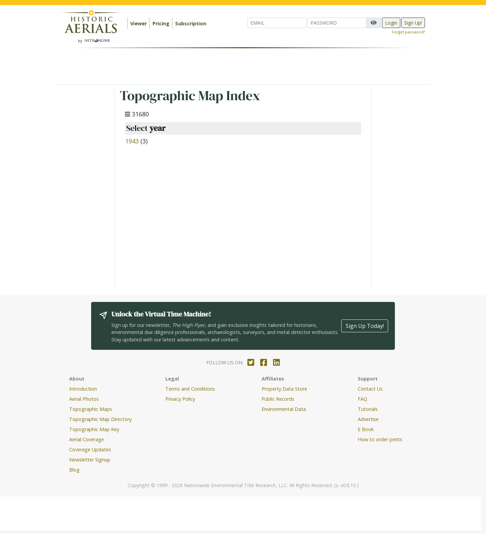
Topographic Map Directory (100, 419)
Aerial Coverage (86, 439)
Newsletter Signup (89, 459)
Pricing (161, 23)
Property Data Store (284, 389)
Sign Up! (413, 23)
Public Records (278, 399)
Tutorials (368, 409)
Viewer (138, 23)
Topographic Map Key (94, 429)
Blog (74, 470)
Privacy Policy (180, 399)
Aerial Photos (84, 399)
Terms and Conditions (190, 389)
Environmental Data (284, 409)
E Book (366, 429)
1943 (132, 141)
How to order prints (380, 439)
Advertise (368, 419)
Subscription (190, 23)
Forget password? (408, 31)
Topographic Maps (90, 409)
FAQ (362, 399)
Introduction (83, 389)
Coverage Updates (90, 449)
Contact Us (370, 389)
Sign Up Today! (365, 326)
